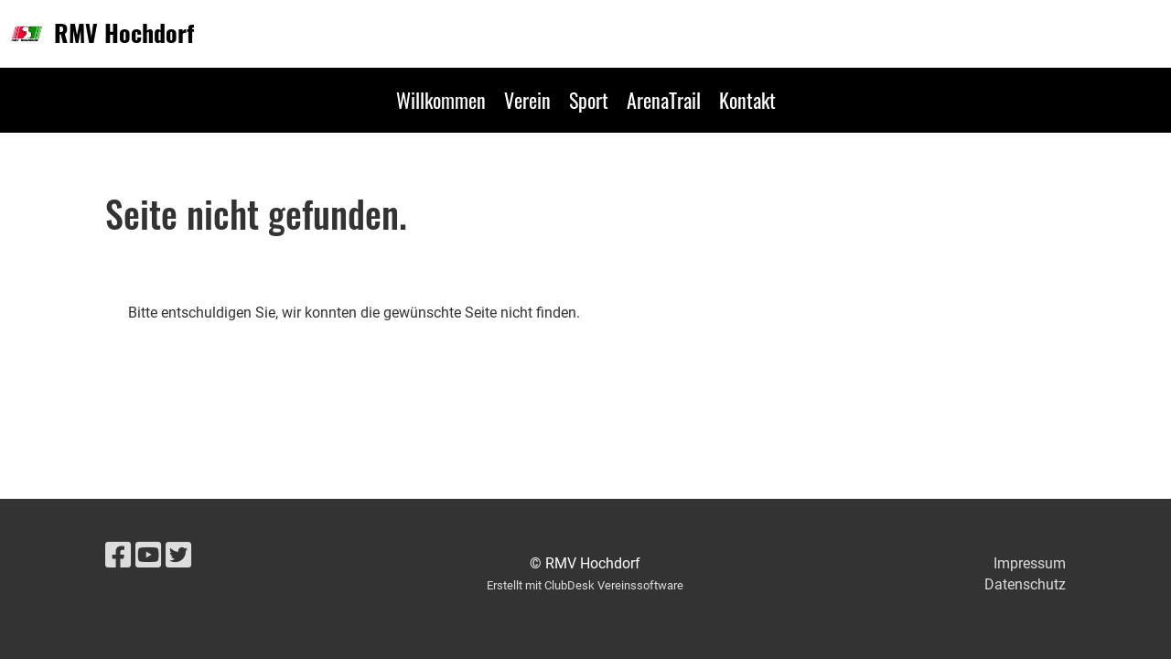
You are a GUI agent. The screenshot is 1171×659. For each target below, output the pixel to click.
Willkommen (441, 99)
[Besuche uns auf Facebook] (118, 555)
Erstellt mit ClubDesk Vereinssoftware (585, 585)
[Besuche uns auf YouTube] (148, 555)
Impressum (1030, 563)
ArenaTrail (664, 99)
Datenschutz (1025, 584)
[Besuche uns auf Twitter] (178, 555)
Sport (588, 99)
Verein (527, 99)
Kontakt (747, 99)
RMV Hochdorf (124, 32)
